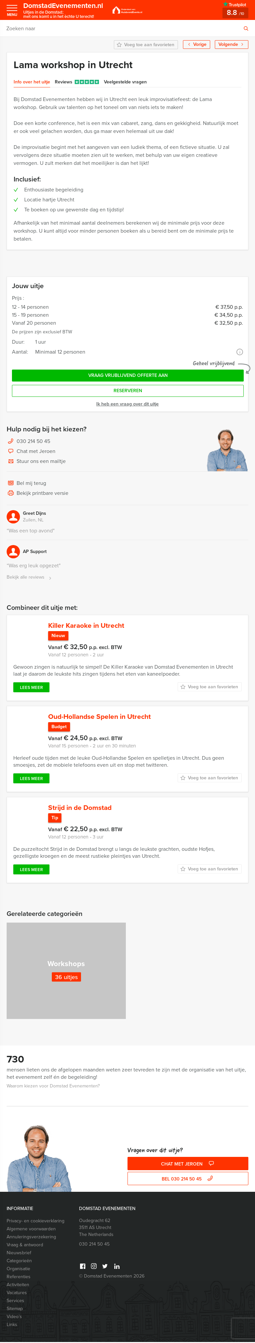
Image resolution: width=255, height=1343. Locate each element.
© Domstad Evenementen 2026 (111, 1277)
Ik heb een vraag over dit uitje (127, 403)
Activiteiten (18, 1285)
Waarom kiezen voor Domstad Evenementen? (53, 1086)
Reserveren (128, 390)
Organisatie (18, 1269)
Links (12, 1325)
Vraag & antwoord (25, 1245)
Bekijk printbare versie (37, 493)
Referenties (19, 1277)
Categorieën (19, 1261)
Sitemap (15, 1309)
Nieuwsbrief (19, 1253)
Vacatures (17, 1293)
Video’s (14, 1317)
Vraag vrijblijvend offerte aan (128, 375)
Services (15, 1301)
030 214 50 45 (33, 441)
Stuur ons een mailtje (36, 461)
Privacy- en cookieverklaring (35, 1221)
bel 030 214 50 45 (188, 1180)
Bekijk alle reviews (30, 577)
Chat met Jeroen (31, 451)
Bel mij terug (26, 483)
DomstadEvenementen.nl (65, 10)
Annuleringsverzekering (31, 1237)
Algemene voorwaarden (31, 1229)
